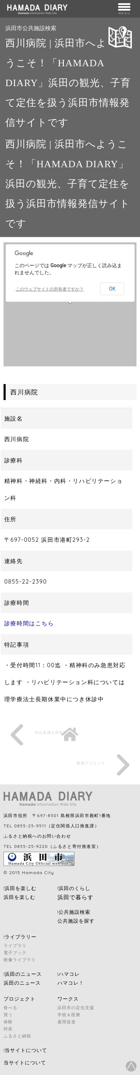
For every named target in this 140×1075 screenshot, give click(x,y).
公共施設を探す (76, 921)
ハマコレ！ (70, 983)
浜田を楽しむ (19, 897)
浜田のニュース (22, 983)
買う (8, 1014)
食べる (10, 1007)
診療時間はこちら (29, 623)
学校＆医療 (68, 1014)
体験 (8, 1021)
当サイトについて (25, 1062)
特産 (8, 1028)
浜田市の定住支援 (75, 1007)
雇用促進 (66, 1021)
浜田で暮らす (75, 897)
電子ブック (15, 952)
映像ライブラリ (20, 959)
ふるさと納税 (17, 1036)
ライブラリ (15, 945)
